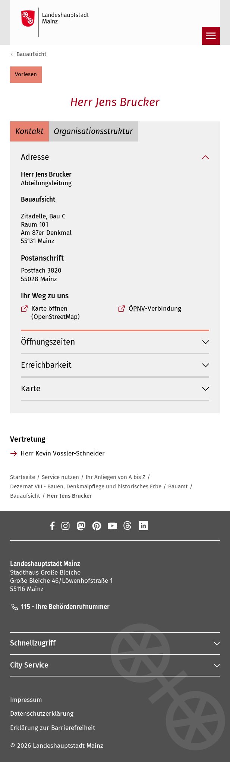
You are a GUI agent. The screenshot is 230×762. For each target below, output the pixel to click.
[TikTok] (175, 525)
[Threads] (128, 525)
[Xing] (159, 525)
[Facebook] (52, 525)
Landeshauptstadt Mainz (68, 746)
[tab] (29, 131)
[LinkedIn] (143, 525)
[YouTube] (112, 525)
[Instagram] (65, 525)
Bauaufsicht (31, 54)
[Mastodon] (80, 525)
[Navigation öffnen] (211, 36)
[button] (26, 74)
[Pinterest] (96, 525)
